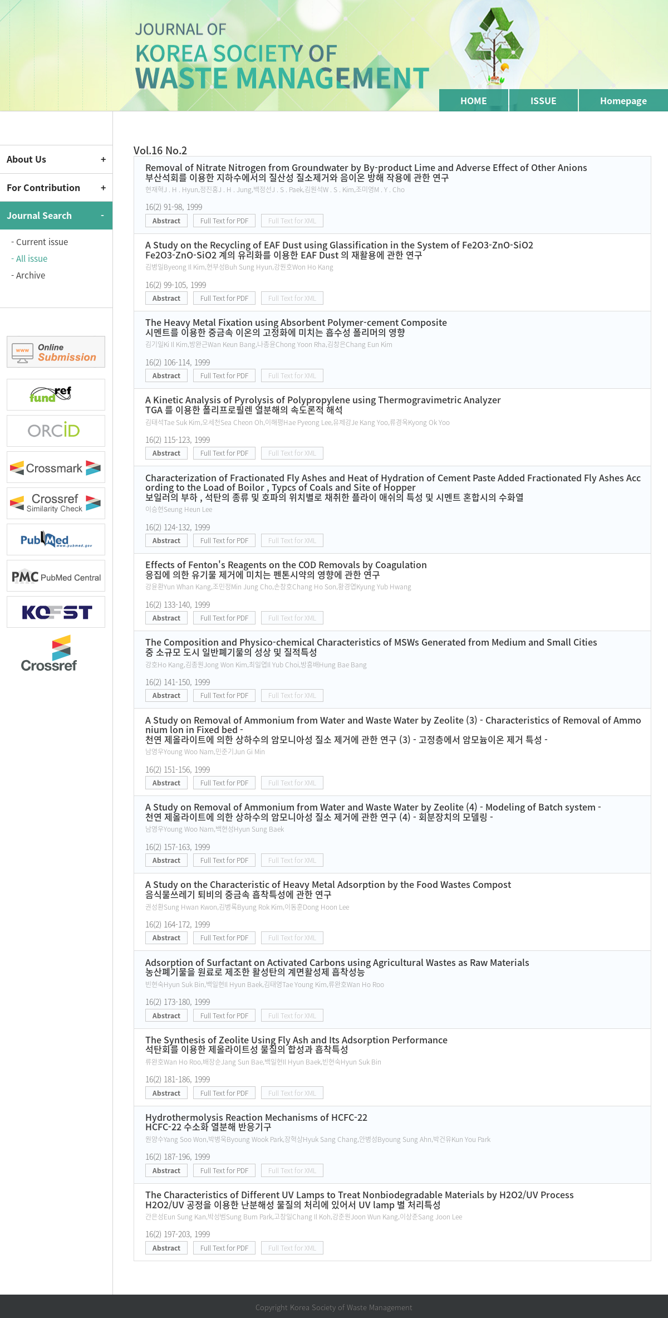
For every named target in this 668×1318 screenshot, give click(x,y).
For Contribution (43, 187)
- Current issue (39, 242)
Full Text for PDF (224, 221)
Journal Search (39, 215)
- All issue (29, 258)
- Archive (28, 275)
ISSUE (544, 100)
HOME (473, 100)
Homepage (623, 100)
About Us (26, 158)
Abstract (166, 221)
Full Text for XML (292, 221)
